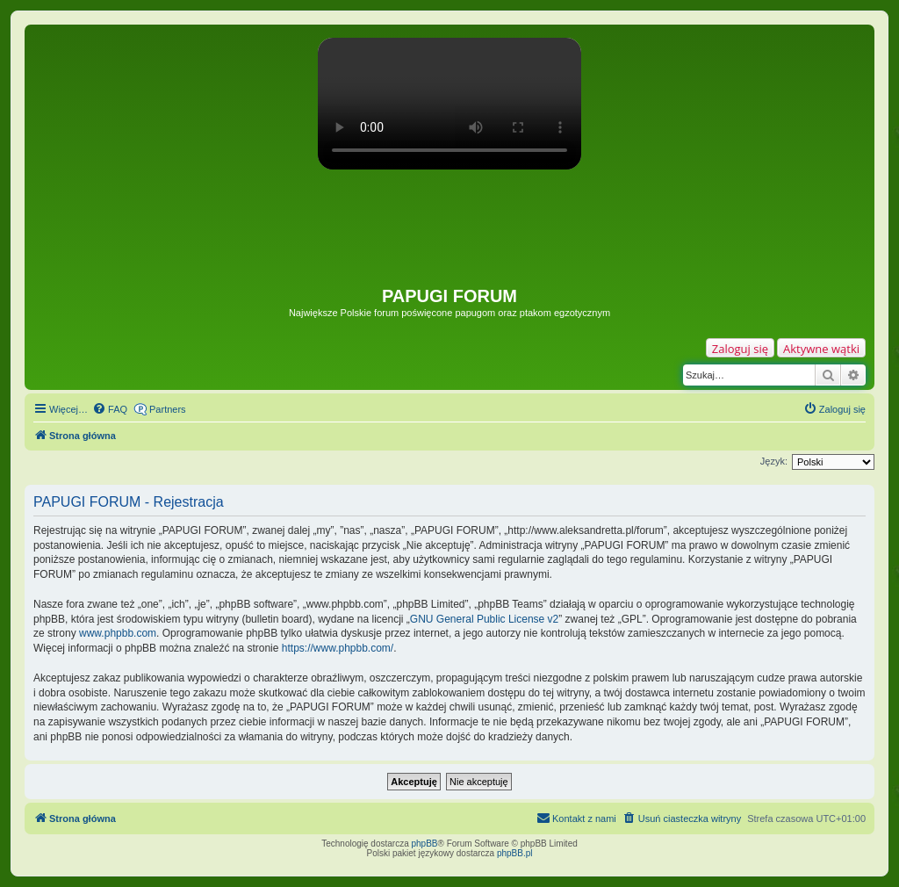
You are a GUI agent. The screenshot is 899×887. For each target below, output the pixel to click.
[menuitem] (109, 409)
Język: (774, 461)
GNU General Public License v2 (484, 619)
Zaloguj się (740, 349)
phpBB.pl (515, 853)
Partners (167, 409)
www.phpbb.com (117, 633)
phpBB (425, 843)
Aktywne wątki (821, 349)
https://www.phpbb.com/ (337, 648)
